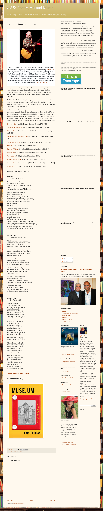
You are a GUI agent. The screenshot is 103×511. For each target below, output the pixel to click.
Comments (65, 261)
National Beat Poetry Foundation (70, 313)
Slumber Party (11, 156)
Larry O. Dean (20, 451)
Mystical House (66, 391)
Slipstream (64, 317)
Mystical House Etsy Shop (68, 354)
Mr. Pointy (10, 166)
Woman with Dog (12, 163)
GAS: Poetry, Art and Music (30, 7)
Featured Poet (14, 451)
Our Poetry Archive (66, 315)
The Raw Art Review (67, 319)
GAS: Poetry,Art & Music (68, 378)
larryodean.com (42, 82)
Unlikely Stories (66, 321)
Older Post (52, 500)
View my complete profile (86, 399)
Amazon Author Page (67, 384)
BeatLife (64, 311)
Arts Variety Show (66, 371)
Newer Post (10, 500)
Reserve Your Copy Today (18, 374)
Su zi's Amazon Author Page (69, 444)
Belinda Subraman (86, 336)
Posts (63, 258)
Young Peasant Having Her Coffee (17, 136)
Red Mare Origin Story (67, 442)
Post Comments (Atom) (19, 503)
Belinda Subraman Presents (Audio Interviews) (68, 362)
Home (31, 500)
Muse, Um (50, 70)
